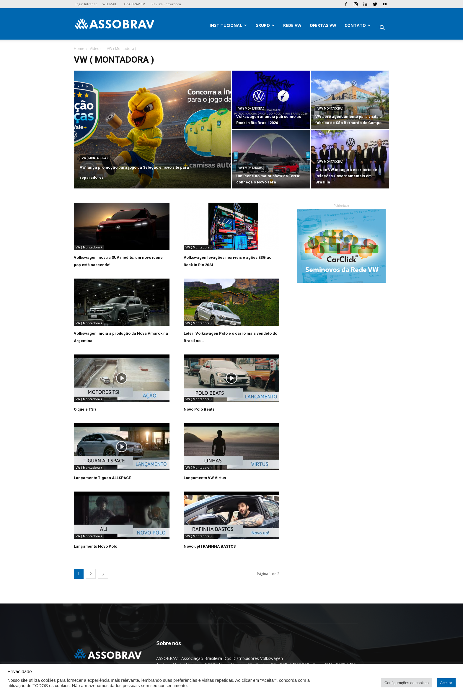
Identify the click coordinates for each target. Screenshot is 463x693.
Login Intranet (86, 4)
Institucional (228, 25)
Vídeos (95, 48)
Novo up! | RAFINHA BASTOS (210, 546)
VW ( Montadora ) (95, 158)
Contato (358, 25)
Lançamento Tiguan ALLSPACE (102, 478)
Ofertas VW (323, 25)
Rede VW (292, 25)
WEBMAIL (109, 4)
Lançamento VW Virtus (205, 478)
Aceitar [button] (446, 683)
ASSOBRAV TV (134, 4)
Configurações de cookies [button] (406, 683)
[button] (382, 28)
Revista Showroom (166, 4)
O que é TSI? (85, 409)
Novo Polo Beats (199, 409)
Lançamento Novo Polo (95, 546)
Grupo (265, 25)
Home (79, 48)
